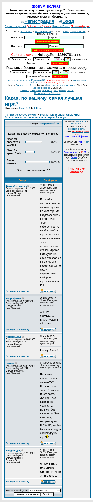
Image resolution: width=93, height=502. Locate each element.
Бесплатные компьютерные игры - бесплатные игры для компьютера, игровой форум (43, 116)
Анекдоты (35, 90)
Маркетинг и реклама (56, 85)
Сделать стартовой (15, 26)
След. (39, 108)
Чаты (72, 85)
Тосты (70, 90)
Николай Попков (61, 26)
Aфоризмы (60, 90)
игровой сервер (41, 87)
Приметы (47, 90)
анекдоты (81, 121)
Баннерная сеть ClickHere (47, 93)
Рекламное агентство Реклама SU (26, 80)
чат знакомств (43, 31)
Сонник (24, 90)
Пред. (22, 108)
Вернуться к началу (17, 291)
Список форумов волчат (21, 114)
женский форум (76, 128)
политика (76, 123)
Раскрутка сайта (25, 85)
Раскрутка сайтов (49, 123)
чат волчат (26, 31)
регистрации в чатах (74, 31)
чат (87, 141)
